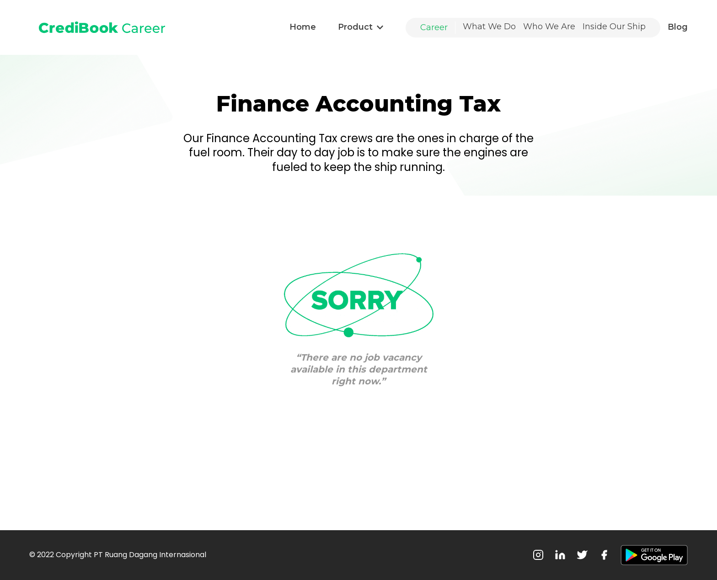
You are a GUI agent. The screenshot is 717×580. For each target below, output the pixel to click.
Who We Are (549, 26)
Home (302, 27)
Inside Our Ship (614, 26)
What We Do (489, 26)
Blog (678, 27)
